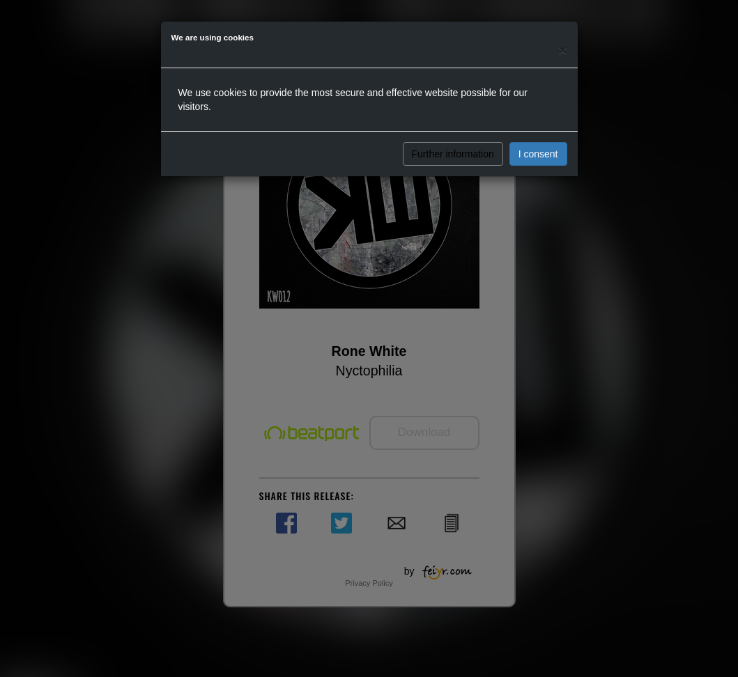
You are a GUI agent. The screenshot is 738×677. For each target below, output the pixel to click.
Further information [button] (453, 153)
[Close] (562, 49)
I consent (538, 153)
